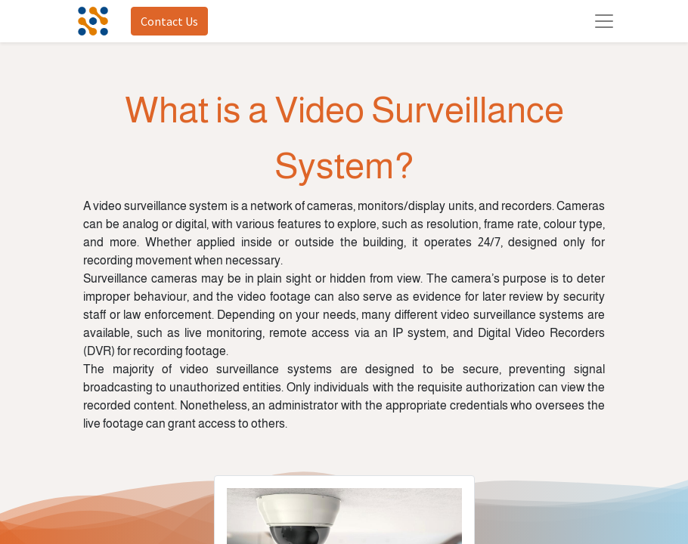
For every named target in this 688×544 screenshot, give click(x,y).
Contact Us (169, 21)
